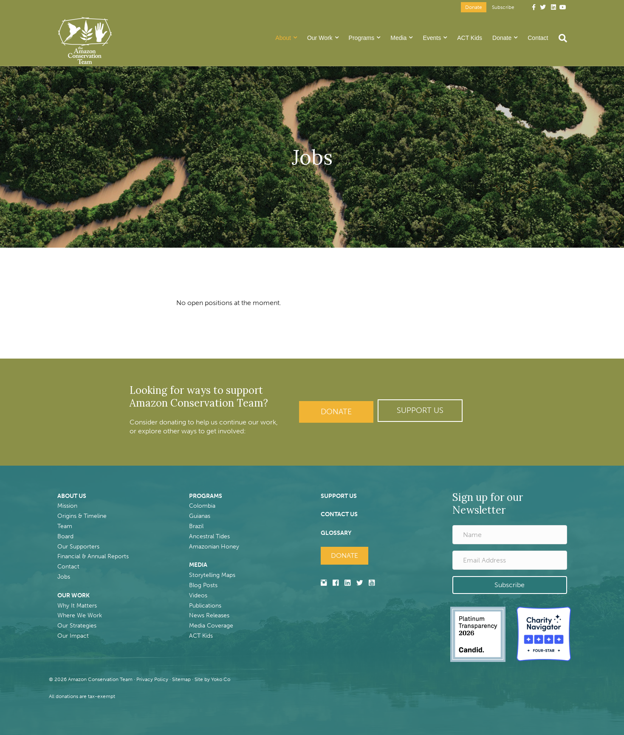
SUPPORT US (339, 496)
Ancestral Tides (209, 536)
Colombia (202, 505)
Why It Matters (77, 605)
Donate (473, 7)
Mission (67, 505)
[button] (420, 410)
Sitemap (181, 679)
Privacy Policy (152, 679)
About (283, 37)
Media (398, 37)
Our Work (320, 37)
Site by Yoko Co (212, 679)
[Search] (560, 38)
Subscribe (503, 7)
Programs (362, 37)
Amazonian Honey (214, 546)
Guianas (199, 516)
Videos (198, 595)
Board (65, 536)
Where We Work (79, 615)
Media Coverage (211, 625)
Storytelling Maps (212, 575)
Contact (538, 37)
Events (432, 37)
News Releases (209, 615)
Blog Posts (203, 585)
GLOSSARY (336, 533)
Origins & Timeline (82, 516)
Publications (205, 605)
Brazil (196, 526)
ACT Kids (469, 37)
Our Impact (73, 635)
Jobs (63, 576)
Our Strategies (76, 625)
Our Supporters (78, 546)
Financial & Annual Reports (93, 556)
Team (64, 526)
